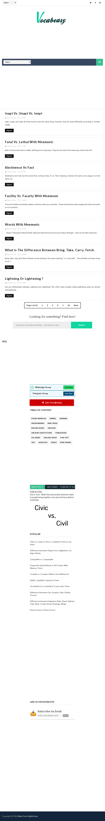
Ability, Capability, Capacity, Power (44, 580)
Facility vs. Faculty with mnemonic (31, 196)
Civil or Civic (36, 491)
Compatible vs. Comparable (41, 559)
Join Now (69, 387)
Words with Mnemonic (22, 224)
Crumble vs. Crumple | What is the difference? (49, 574)
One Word (52, 428)
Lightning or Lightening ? (24, 278)
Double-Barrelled (38, 418)
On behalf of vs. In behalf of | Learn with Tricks (50, 586)
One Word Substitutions (41, 433)
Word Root (43, 442)
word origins (65, 442)
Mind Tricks (52, 423)
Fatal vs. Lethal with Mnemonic (29, 142)
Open (9, 130)
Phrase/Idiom (60, 433)
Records (52, 487)
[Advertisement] (52, 48)
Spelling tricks (50, 438)
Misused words (37, 428)
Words (54, 442)
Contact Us (67, 487)
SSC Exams (35, 438)
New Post (37, 487)
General (52, 418)
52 (69, 305)
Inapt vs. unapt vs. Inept (23, 113)
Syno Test (64, 438)
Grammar (63, 418)
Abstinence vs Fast (19, 167)
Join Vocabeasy (51, 402)
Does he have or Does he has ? (43, 610)
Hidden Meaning (37, 423)
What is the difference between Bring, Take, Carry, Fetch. (50, 250)
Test (33, 442)
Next (76, 305)
